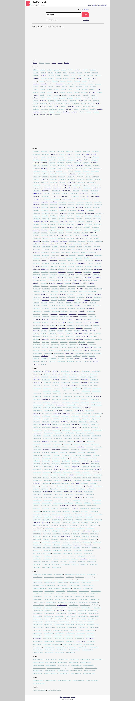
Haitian (41, 63)
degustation (90, 210)
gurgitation (44, 258)
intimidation (97, 480)
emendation (87, 230)
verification (82, 561)
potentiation (36, 514)
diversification (62, 602)
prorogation (83, 316)
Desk (89, 5)
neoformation (86, 500)
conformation (56, 190)
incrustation (45, 266)
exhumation (70, 238)
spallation (36, 109)
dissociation (77, 435)
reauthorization (57, 635)
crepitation (89, 202)
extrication (98, 241)
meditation (80, 288)
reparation (88, 325)
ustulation (36, 358)
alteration (44, 162)
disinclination (59, 433)
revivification (57, 644)
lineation (67, 283)
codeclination (75, 399)
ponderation (73, 311)
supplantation (73, 344)
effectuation (86, 438)
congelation (85, 190)
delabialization (62, 662)
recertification (79, 635)
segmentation (52, 333)
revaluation (73, 539)
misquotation (83, 291)
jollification (78, 486)
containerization (50, 585)
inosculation (89, 475)
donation (79, 78)
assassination (37, 385)
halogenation (55, 463)
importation (36, 263)
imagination (75, 466)
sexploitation (37, 336)
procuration (36, 316)
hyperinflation (48, 466)
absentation (86, 151)
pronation (96, 100)
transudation (79, 353)
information (98, 269)
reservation (53, 328)
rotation (42, 106)
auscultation (97, 168)
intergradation (86, 477)
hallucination (46, 463)
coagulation (65, 399)
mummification (48, 500)
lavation (78, 89)
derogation (70, 218)
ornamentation (91, 505)
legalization (44, 489)
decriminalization (38, 662)
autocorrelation (49, 577)
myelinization (48, 624)
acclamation (36, 154)
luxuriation (81, 489)
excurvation (36, 238)
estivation (36, 235)
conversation (66, 199)
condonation (87, 188)
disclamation (52, 224)
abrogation (78, 151)
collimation (44, 182)
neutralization (96, 500)
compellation (47, 185)
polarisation (66, 511)
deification (45, 421)
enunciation (85, 444)
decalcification (88, 588)
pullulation (54, 319)
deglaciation (36, 421)
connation (36, 75)
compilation (66, 185)
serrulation (97, 333)
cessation (43, 72)
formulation (97, 249)
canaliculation (90, 577)
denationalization (85, 662)
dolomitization (72, 602)
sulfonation (36, 344)
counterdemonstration (39, 588)
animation (94, 162)
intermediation (82, 616)
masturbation (46, 288)
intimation (96, 274)
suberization (47, 550)
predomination (66, 514)
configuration (87, 407)
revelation (36, 330)
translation (66, 112)
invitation (60, 277)
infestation (61, 269)
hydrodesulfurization (64, 680)
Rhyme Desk (38, 1)
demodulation (83, 421)
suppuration (92, 344)
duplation (87, 78)
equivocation (47, 447)
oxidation (85, 302)
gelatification (95, 605)
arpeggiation (75, 382)
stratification (96, 547)
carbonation (70, 176)
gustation (43, 86)
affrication (44, 160)
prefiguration (88, 514)
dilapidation (56, 430)
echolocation (68, 438)
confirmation (96, 188)
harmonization (65, 463)
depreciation (76, 424)
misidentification (38, 670)
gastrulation (36, 255)
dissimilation (57, 435)
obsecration (36, 300)
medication (71, 288)
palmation (62, 98)
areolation (56, 382)
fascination (68, 244)
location (56, 92)
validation (70, 358)
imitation (44, 260)
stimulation (79, 339)
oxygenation (45, 508)
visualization (84, 564)
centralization (78, 393)
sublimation (54, 342)
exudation (36, 244)
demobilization (37, 593)
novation (78, 95)
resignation (62, 328)
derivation (62, 218)
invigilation (84, 483)
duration (94, 78)
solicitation (56, 545)
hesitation (61, 258)
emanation (60, 230)
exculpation (94, 235)
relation (98, 103)
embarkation (69, 230)
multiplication (37, 500)
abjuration (52, 151)
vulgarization (46, 567)
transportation (69, 353)
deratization (95, 424)
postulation (90, 311)
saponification (67, 644)
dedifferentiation (50, 662)
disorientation (94, 599)
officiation (36, 505)
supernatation (47, 553)
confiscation (36, 190)
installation (96, 272)
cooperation (57, 413)
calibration (81, 174)
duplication (86, 227)
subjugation (45, 342)
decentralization (49, 591)
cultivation (36, 204)
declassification (72, 591)
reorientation (91, 641)
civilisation (89, 396)
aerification (76, 374)
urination (84, 356)
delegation (63, 213)
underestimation (38, 652)
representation (65, 536)
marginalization (81, 619)
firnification (73, 458)
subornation (72, 342)
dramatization (47, 438)
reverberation (83, 539)
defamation (96, 207)
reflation (91, 103)
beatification (70, 577)
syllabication (57, 553)
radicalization (70, 633)
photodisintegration (76, 670)
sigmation (86, 106)
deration (58, 78)
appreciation (84, 379)
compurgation (37, 188)
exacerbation (37, 449)
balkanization (66, 388)
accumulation (37, 374)
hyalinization (97, 607)
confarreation (67, 407)
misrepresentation (89, 621)
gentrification (46, 461)
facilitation (96, 455)
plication (51, 100)
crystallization (97, 413)
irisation (76, 277)
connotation (64, 193)
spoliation (53, 339)
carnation (77, 70)
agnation (56, 70)
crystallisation (86, 413)
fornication (36, 252)
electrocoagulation (50, 680)
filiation (79, 246)
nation (54, 63)
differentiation (79, 596)
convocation (76, 199)
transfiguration (37, 556)
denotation (45, 216)
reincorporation (37, 641)
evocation (52, 235)
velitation (36, 361)
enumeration (76, 444)
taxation (99, 109)
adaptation (85, 154)
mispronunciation (76, 621)
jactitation (43, 280)
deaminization (77, 588)
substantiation (88, 550)
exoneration (63, 452)
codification (85, 399)
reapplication (64, 525)
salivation (77, 330)
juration (49, 89)
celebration (44, 179)
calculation (72, 174)
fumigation (84, 252)
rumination (60, 330)
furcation (67, 84)
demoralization (60, 593)
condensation (77, 188)
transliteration (48, 556)
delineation (73, 421)
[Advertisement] (68, 43)
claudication (80, 179)
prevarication (90, 517)
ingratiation (54, 475)
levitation (44, 283)
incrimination (57, 472)
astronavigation (91, 574)
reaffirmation (37, 525)
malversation (91, 286)
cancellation (90, 174)
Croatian (73, 75)
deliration (71, 213)
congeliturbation (87, 582)
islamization (61, 486)
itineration (70, 486)
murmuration (71, 294)
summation (84, 109)
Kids (98, 5)
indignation (44, 269)
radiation (71, 319)
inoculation (79, 475)
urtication (92, 356)
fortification (83, 458)
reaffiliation (47, 635)
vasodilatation (70, 652)
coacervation (56, 399)
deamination (46, 416)
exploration (63, 241)
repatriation (56, 536)
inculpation (71, 266)
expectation (80, 238)
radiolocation (81, 633)
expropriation (47, 455)
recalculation (74, 525)
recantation (87, 319)
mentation (84, 92)
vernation (96, 112)
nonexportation (46, 503)
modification (89, 497)
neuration (57, 95)
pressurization (79, 517)
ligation (42, 92)
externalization (84, 605)
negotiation (76, 500)
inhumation (44, 272)
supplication (83, 344)
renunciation (47, 536)
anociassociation (38, 680)
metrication (54, 291)
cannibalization (37, 579)
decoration (62, 207)
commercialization (50, 582)
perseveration (56, 511)
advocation (61, 157)
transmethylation (59, 556)
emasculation (90, 441)
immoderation (85, 466)
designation (96, 218)
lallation (63, 89)
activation (70, 154)
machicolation (91, 489)
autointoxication (63, 659)
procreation (91, 314)
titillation (36, 350)
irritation (91, 277)
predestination (56, 514)
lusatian (69, 92)
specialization (88, 545)
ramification (75, 522)
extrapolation (77, 455)
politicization (80, 630)
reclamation (36, 322)
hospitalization (86, 607)
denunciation (66, 424)
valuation (77, 358)
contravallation (47, 413)
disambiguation (37, 599)
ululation (69, 356)
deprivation (45, 218)
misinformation (58, 497)
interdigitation (59, 616)
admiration (94, 154)
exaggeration (46, 449)
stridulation (36, 342)
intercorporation (49, 616)
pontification (95, 511)
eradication (55, 447)
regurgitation (47, 533)
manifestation (68, 491)
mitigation (36, 294)
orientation (73, 505)
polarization (75, 511)
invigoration (93, 483)
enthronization (57, 444)
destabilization (37, 596)
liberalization (59, 619)
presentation (63, 314)
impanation (71, 260)
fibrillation (63, 246)
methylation (46, 291)
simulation (69, 336)
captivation (61, 176)
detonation (81, 221)
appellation (61, 165)
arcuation (96, 165)
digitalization (90, 596)
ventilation (52, 361)
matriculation (88, 491)
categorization (58, 579)
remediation (84, 533)
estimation (93, 232)
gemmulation (55, 255)
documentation (96, 435)
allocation (36, 162)
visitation (36, 364)
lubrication (36, 286)
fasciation (60, 244)
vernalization (37, 564)
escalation (85, 232)
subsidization (78, 550)
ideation (86, 258)
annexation (36, 165)
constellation (55, 196)
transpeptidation (71, 556)
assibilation (55, 385)
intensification (37, 616)
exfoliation (45, 452)
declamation (98, 204)
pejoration (70, 305)
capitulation (56, 391)
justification (88, 486)
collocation (53, 182)
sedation (63, 106)
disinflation (61, 224)
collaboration (56, 402)
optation (42, 98)
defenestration (57, 419)
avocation (59, 171)
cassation (85, 70)
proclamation (82, 314)
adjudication (46, 374)
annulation (53, 165)
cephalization (37, 396)
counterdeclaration (88, 585)
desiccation (88, 218)
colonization (66, 402)
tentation (44, 112)
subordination (68, 550)
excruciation (84, 449)
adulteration (67, 374)
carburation (79, 176)
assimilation (65, 385)
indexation (97, 266)
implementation (59, 469)
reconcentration (49, 528)
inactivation (80, 469)
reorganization (80, 641)
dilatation (44, 224)
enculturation (47, 444)
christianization (67, 396)
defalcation (88, 207)
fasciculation (46, 458)
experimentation (62, 605)
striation (76, 109)
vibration (43, 114)
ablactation (60, 151)
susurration (63, 347)
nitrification (36, 503)
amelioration (73, 377)
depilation (62, 216)
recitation (96, 319)
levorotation (63, 489)
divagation (53, 227)
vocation (50, 114)
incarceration (37, 472)
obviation (54, 300)
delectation (54, 213)
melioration (88, 288)
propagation (74, 316)
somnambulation (67, 545)
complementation (96, 405)
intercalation (76, 477)
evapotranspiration (64, 665)
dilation (72, 78)
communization (71, 405)
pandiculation (64, 508)
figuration (72, 246)
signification (97, 542)
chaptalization (56, 396)
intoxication (36, 483)
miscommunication (51, 621)
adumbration (52, 157)
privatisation (37, 519)
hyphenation (78, 258)
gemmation (82, 84)
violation (96, 361)
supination (64, 344)
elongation (52, 230)
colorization (75, 402)
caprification (66, 391)
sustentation (54, 347)
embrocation (78, 230)
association (74, 385)
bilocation (86, 171)
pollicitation (85, 511)
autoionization (74, 659)
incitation (98, 263)
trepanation (88, 353)
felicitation (55, 458)
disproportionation (38, 602)
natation (42, 95)
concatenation (37, 407)
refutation (71, 322)
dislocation (70, 224)
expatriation (81, 452)
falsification (36, 458)
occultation (61, 300)
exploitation (54, 241)
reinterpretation (49, 641)
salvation (56, 106)
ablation (35, 70)
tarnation (92, 109)
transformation (85, 350)
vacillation (61, 358)
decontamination (84, 591)
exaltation (60, 235)
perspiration (81, 308)
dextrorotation (37, 430)
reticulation (54, 539)
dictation (65, 78)
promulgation (64, 316)
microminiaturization (54, 690)
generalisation (37, 607)
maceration (53, 286)
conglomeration (37, 410)
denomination (46, 424)
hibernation (69, 258)
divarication (86, 435)
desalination (46, 427)
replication (96, 325)
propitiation (98, 519)
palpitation (53, 305)
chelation (58, 72)
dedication (79, 207)
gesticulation (56, 461)
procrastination (57, 519)
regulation (96, 322)
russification (93, 539)
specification (37, 547)
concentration (57, 188)
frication (51, 84)
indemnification (38, 613)
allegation (95, 160)
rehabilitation (90, 638)
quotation (84, 103)
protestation (92, 316)
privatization (46, 519)
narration (35, 95)
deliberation (64, 421)
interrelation (77, 480)
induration (53, 269)
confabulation (56, 407)
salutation (85, 330)
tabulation (80, 347)
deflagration (45, 210)
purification (36, 522)
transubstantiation (87, 649)
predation (65, 100)
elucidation (54, 441)
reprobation (36, 328)
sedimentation (87, 542)
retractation (96, 328)
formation (36, 84)
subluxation (63, 342)
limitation (60, 283)
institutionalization (79, 680)
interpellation (48, 480)
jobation (42, 89)
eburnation (95, 227)
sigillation (53, 336)
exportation (72, 241)
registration (87, 322)
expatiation (72, 452)
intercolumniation (88, 665)
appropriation (94, 379)
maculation (71, 286)
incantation (73, 263)
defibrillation (67, 419)
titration (58, 112)
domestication (37, 438)
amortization (83, 377)
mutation (99, 92)
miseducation (37, 497)
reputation (45, 328)
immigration (53, 260)
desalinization (83, 593)
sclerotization (76, 542)
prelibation (45, 314)
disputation (88, 224)
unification (56, 559)
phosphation (86, 98)
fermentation (46, 246)
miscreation (73, 291)
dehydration (45, 213)
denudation (53, 216)
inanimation (89, 469)
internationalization (39, 683)
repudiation (85, 536)
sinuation (77, 336)
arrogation (36, 168)
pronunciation (88, 519)
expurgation (81, 241)
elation (35, 81)
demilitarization (73, 662)
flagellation (87, 246)
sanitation (93, 330)
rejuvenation (75, 533)
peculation (62, 305)
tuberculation (92, 556)
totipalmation (88, 553)
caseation (88, 176)
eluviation (62, 441)
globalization (66, 461)
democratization (49, 593)
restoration (79, 328)
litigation (91, 283)
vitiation (43, 364)
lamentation (77, 280)
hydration (79, 86)
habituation (36, 463)
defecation (36, 210)
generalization (47, 607)
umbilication (47, 559)
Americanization (38, 659)
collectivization (37, 582)
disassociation (48, 599)
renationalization (76, 673)
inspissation (87, 272)
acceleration (55, 371)
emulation (36, 232)
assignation (61, 168)
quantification (56, 522)
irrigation (84, 277)
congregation (37, 193)
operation (87, 300)
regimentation (37, 533)
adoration (36, 157)
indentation (88, 266)
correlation (53, 202)
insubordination (93, 613)
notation (71, 95)
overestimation (72, 627)
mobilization (68, 497)
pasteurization (84, 508)
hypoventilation (50, 610)
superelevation (82, 647)
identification (61, 610)
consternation (65, 196)
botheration (36, 174)
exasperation (65, 449)
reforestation (76, 531)
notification (78, 503)
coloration (62, 182)
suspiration (45, 347)
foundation (44, 84)
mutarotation (58, 500)
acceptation (95, 151)
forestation (79, 249)
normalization (68, 503)
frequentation (66, 252)
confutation (76, 190)
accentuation (65, 371)
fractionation (45, 252)
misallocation (58, 494)
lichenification (69, 619)
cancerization (37, 391)
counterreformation (54, 588)
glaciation (81, 255)
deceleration (84, 416)
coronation (36, 202)
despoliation (66, 427)
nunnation (86, 95)
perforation (96, 305)
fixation (62, 81)
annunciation (46, 379)
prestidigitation (59, 633)
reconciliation (37, 638)
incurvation (79, 266)
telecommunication (89, 673)
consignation (93, 193)
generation (64, 255)
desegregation (56, 427)
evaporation (89, 447)
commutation (37, 185)
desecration (79, 218)
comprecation (95, 185)
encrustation (44, 232)
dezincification (58, 596)
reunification (37, 644)
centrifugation (88, 393)
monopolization (37, 624)
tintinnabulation (50, 649)
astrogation (70, 168)
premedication (37, 517)
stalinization (56, 547)
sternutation (70, 339)
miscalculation (79, 494)
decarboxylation (38, 591)
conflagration (46, 190)
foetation (92, 81)
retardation (87, 328)
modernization (78, 497)
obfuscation (71, 297)
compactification (62, 582)
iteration (35, 280)
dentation (51, 78)
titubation (59, 350)
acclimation (45, 154)
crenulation (80, 202)
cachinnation (63, 174)
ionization (44, 486)
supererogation (93, 647)
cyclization (71, 204)
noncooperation (81, 624)
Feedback (73, 697)
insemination (37, 477)
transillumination (62, 649)
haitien (47, 63)
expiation (88, 238)
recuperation (90, 528)
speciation (36, 339)
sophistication (78, 545)
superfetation (37, 553)
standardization (66, 547)
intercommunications (53, 668)
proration (35, 103)
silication (61, 336)
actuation (78, 154)
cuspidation (62, 204)
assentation (52, 168)
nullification (88, 503)
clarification (36, 399)
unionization (65, 559)
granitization (85, 461)
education (36, 230)
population (82, 311)
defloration (53, 210)
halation (57, 86)
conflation (95, 72)
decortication (37, 419)
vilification (75, 564)
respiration (70, 328)
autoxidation (56, 388)
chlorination (71, 179)
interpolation (58, 480)
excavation (68, 235)
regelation (78, 322)
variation (85, 358)
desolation (36, 221)
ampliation (69, 162)
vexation (35, 114)
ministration (64, 291)
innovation (62, 272)
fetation (48, 81)
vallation (81, 112)
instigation (45, 274)
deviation (97, 221)
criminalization (66, 588)
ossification (36, 508)
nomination (45, 297)
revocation (44, 330)
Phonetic (102, 5)
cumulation (44, 204)
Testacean (52, 112)
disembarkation (48, 433)
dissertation (97, 224)
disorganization (83, 599)
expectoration (91, 452)
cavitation (36, 179)
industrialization (76, 665)
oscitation (52, 302)
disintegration (80, 433)
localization (72, 489)
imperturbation (47, 469)
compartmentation (83, 405)
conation (87, 72)
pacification (55, 508)
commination (91, 182)
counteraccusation (74, 585)
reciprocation (84, 525)
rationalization (37, 635)
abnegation (69, 151)
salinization (36, 542)
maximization (37, 494)
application (70, 165)
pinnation (95, 98)
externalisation (73, 605)
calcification (87, 388)
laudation (71, 89)
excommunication (38, 605)
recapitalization (64, 673)
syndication (71, 347)
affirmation (95, 157)
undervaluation (59, 652)
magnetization (37, 491)
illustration (94, 258)
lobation (49, 92)
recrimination (71, 528)
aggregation (70, 160)
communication (60, 405)
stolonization (86, 547)
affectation (86, 157)
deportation (79, 216)
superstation (55, 344)
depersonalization (38, 665)
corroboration (76, 413)
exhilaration (54, 452)
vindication (87, 361)
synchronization (67, 553)
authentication (92, 385)
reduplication (66, 531)
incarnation (81, 263)
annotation (44, 165)
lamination (86, 280)
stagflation (53, 109)
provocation (36, 319)
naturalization (70, 624)
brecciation (54, 174)
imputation (64, 263)
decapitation (75, 416)
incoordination (92, 610)
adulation (43, 157)
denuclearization (72, 593)
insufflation (62, 274)
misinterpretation (64, 621)
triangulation (82, 556)
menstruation (98, 288)
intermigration (37, 480)
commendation (81, 182)
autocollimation (37, 577)
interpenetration (38, 619)
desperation (44, 221)
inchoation (90, 263)
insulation (71, 274)
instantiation (55, 477)
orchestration (95, 300)
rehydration (36, 325)
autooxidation (60, 577)
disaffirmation (66, 430)
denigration (36, 216)
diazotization (69, 596)
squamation (44, 109)
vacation (74, 112)
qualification (46, 522)
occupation (70, 300)
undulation (76, 356)
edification (77, 438)
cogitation (98, 179)
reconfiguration (48, 638)
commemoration (96, 402)
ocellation (79, 300)
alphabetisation (47, 574)
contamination (89, 410)
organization (64, 505)
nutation (93, 95)
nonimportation (58, 503)
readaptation (94, 522)
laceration (59, 280)
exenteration (94, 449)
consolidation (79, 410)
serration (78, 106)
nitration (64, 95)
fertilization (64, 458)
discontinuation (72, 599)
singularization (37, 647)
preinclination (98, 514)
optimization (45, 505)
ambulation (60, 162)
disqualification (51, 602)
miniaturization (78, 668)
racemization (66, 522)
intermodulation (94, 616)
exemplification (50, 605)
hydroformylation (38, 610)
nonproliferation (50, 627)
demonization (93, 421)
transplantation (58, 353)
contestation (47, 199)
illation (86, 86)
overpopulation (83, 627)
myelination (68, 500)
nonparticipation (38, 627)
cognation (72, 72)
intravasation (46, 483)
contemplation (37, 199)
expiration (96, 238)
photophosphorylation (51, 673)
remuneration (94, 533)
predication (36, 314)
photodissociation (89, 670)
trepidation (36, 356)
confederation (77, 407)
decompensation (95, 416)
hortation (72, 86)
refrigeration (86, 531)
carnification (37, 393)
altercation (52, 162)
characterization (82, 579)
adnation (42, 70)
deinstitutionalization (39, 690)
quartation (76, 103)
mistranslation (92, 291)
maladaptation (58, 491)
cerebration (62, 179)
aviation (44, 171)
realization (79, 319)
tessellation (97, 347)
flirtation (69, 81)
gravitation (36, 258)
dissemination (47, 435)
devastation (89, 221)
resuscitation (37, 539)
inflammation (88, 269)
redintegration (56, 531)
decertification (60, 591)
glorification (76, 461)
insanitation (98, 475)
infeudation (69, 269)
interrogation (87, 480)
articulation (84, 382)
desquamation (54, 221)
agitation (79, 160)
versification (47, 564)
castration (93, 70)
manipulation (79, 491)
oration (49, 98)
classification (46, 399)
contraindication (62, 585)
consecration (74, 193)
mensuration (36, 291)
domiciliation (83, 602)
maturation (55, 288)
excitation (77, 235)
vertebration (70, 361)
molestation (53, 294)
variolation (54, 561)
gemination (45, 255)
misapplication (68, 494)
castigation (95, 176)
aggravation (61, 160)
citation (65, 72)
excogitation (75, 449)
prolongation (55, 316)
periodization (47, 630)
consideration (59, 410)
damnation (36, 78)
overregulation (94, 627)
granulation (98, 255)
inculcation (62, 266)
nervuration (36, 297)
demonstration (89, 213)
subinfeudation (57, 550)
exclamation (85, 235)
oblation (35, 98)
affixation (36, 160)
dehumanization (95, 591)
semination (70, 333)
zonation (57, 114)
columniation (85, 402)
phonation (78, 98)
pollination (64, 311)
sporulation (61, 339)
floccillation (96, 246)
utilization (83, 559)
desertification (93, 593)
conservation (84, 193)
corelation (93, 199)
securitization (78, 644)
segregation (61, 333)
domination (69, 227)
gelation (74, 84)
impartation (79, 260)
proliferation (79, 519)
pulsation (52, 103)
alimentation (44, 377)
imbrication (36, 260)
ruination (52, 330)
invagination (56, 483)
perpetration (62, 308)
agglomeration (93, 374)
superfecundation (38, 649)
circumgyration (79, 396)
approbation (79, 165)
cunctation (90, 75)
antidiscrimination (50, 659)
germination (72, 255)
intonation (36, 277)
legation (91, 89)
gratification (95, 461)
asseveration (46, 385)
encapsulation (37, 444)
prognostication (68, 519)
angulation (86, 162)
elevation (44, 230)
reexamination (79, 638)
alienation (36, 377)
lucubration (44, 286)
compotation (85, 185)
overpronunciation (63, 670)
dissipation (36, 227)
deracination (85, 424)
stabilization (46, 547)
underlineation (49, 652)
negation (49, 95)
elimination (45, 441)
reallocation (54, 525)
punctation (59, 103)
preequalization (48, 633)
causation (36, 72)
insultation (79, 274)
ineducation (85, 472)
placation (35, 100)
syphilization (78, 553)
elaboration (36, 441)
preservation (72, 314)
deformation (62, 210)
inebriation (77, 472)
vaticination (72, 561)
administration (56, 374)
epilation (61, 232)
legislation (36, 283)
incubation (54, 266)
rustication (68, 330)
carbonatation (76, 391)
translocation (95, 350)
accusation (54, 154)
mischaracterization (91, 668)
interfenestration (71, 616)
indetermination (49, 613)
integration (88, 274)
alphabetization (58, 574)
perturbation (90, 308)
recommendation (38, 528)
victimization (66, 564)
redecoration (36, 531)
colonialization (85, 659)
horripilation (76, 463)
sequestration (88, 333)
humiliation (85, 463)
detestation (72, 221)
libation (98, 89)
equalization (95, 444)
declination (45, 207)
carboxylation (96, 391)
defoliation (76, 419)
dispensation (79, 224)
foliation (62, 249)
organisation (54, 505)
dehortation (36, 213)
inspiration (78, 272)
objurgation (80, 297)
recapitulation (68, 635)
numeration (62, 297)
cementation (53, 179)
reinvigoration (60, 641)
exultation (44, 244)
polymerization (90, 630)
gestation (90, 84)
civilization (97, 396)
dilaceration (47, 430)
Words (68, 697)
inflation (93, 86)
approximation (37, 382)
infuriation (45, 475)
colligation (36, 182)
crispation (66, 75)
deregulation (36, 427)
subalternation (37, 550)
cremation (51, 75)
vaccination (52, 358)
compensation (56, 185)
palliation (36, 305)
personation (71, 308)
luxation (76, 92)
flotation (84, 81)
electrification (93, 602)
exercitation (36, 452)
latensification (49, 619)
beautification (76, 388)
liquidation (75, 283)
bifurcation (78, 171)
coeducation (94, 399)
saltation (49, 106)
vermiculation (91, 561)
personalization (58, 630)
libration (35, 92)
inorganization (82, 613)
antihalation (64, 379)
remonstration (70, 325)
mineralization (92, 619)
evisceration (98, 447)
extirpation (90, 241)
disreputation (37, 435)
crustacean (81, 75)
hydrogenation (37, 466)
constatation (45, 196)
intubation (44, 277)
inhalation (36, 272)
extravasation (87, 455)
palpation (70, 98)
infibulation (36, 475)
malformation (81, 286)
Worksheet (93, 5)
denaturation (36, 424)
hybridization (95, 463)
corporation (44, 202)
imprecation (45, 263)
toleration (67, 350)
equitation (77, 232)
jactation (35, 89)
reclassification (90, 635)
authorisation (37, 388)
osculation (60, 302)
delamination (55, 421)
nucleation (54, 297)
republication (76, 536)
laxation (84, 89)
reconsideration (59, 638)
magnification (47, 491)
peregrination (37, 511)
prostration (43, 103)
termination (89, 347)
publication (45, 319)
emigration (96, 230)
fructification (93, 458)
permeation (36, 308)
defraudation (72, 210)
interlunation (97, 477)
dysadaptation (58, 438)
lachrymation (68, 280)
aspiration (44, 168)
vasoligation (63, 561)
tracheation (75, 350)
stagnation (61, 109)
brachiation (45, 174)
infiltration (78, 269)
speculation (44, 339)
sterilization (76, 547)
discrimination (37, 433)
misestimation (47, 497)
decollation (53, 207)
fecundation (77, 244)
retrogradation (64, 539)
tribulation (44, 356)
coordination (66, 413)
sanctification (46, 542)
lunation (62, 92)
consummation (94, 196)
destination (63, 221)
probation (81, 100)
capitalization (48, 579)
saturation (43, 333)
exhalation (53, 238)
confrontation (66, 190)
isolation (98, 277)
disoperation (90, 433)
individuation (72, 613)
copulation (84, 199)
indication (36, 269)
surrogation (36, 347)
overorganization (50, 670)
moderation (44, 294)
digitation (36, 224)
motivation (62, 294)
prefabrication (77, 514)
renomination (37, 536)
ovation (55, 98)
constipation (75, 196)
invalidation (65, 483)
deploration (70, 216)
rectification (81, 528)
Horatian (64, 86)
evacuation (72, 447)
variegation (45, 561)
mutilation (89, 294)
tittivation (51, 350)
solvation (94, 106)
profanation (45, 316)
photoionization (37, 673)
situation (85, 336)
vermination (61, 361)
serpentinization (89, 644)
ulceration (61, 356)
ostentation (69, 302)
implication (98, 260)
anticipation (55, 379)
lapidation (94, 280)
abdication (36, 151)
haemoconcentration (60, 607)
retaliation (46, 539)
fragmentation (55, 252)
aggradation (52, 160)
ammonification (70, 574)
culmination (97, 202)
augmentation (88, 168)
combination (71, 182)
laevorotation (98, 486)
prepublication (68, 517)
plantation (43, 100)
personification (69, 630)
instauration (36, 274)
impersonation (37, 469)
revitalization (47, 644)
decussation (71, 207)
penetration (78, 305)
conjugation (46, 193)
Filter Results (86, 20)
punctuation (63, 319)
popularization (37, 633)
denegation (99, 213)
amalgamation (63, 377)
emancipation (80, 441)
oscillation (44, 302)
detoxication (86, 427)
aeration (49, 70)
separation (78, 333)
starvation (69, 109)
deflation (44, 78)
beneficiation (80, 577)
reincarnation (57, 533)
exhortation (62, 238)
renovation (79, 325)
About (106, 5)
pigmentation (37, 311)
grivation (35, 86)
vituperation (94, 564)
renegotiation (70, 641)
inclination (36, 266)
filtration (55, 81)
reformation (62, 322)
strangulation (97, 339)
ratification (84, 522)
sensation (71, 106)
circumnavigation (93, 579)
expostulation (37, 455)
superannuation (72, 647)
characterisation (70, 579)
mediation (63, 288)
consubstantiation (38, 585)
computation (47, 188)
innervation (53, 272)
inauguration (98, 469)
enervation (53, 232)
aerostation (69, 157)
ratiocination (90, 633)
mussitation (80, 294)
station (60, 63)
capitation (53, 176)
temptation (36, 112)
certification (47, 396)
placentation (46, 311)
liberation (52, 283)
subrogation (81, 342)
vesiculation (56, 564)
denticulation (57, 424)
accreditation (86, 371)
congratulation (48, 410)
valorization (92, 559)
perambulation (95, 508)
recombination (94, 525)
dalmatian (98, 75)
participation (75, 508)
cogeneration (37, 402)
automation (36, 171)
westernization (56, 567)
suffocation (90, 342)
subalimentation (49, 647)
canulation (45, 176)
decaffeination (65, 416)
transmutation (48, 353)
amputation (77, 162)
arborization (47, 382)
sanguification (56, 542)
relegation (53, 325)
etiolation (64, 447)
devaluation (95, 427)
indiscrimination (61, 613)
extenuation (56, 455)
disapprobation (77, 430)
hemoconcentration (74, 607)
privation (73, 100)
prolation (88, 100)
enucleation (67, 444)
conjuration (55, 193)
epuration (69, 232)
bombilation (95, 171)
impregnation (55, 263)
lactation (56, 89)
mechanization (47, 494)
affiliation (84, 374)
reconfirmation (60, 528)
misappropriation (38, 621)
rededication (46, 531)
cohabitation (46, 402)
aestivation (78, 157)
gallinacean (92, 252)
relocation (61, 325)
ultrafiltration (37, 559)
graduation (89, 255)
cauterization (57, 393)
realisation (46, 525)
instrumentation (66, 477)
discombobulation (60, 599)
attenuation (82, 385)
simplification (37, 545)
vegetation (93, 358)
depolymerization (51, 665)
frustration (59, 84)
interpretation (67, 480)
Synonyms (86, 9)
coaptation (89, 179)
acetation (62, 154)
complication (76, 185)
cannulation (36, 176)
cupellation (53, 204)
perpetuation (47, 511)
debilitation (55, 416)
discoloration (88, 430)
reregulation (94, 536)
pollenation (55, 311)
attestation (78, 168)
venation (88, 112)
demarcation (79, 213)
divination (61, 227)
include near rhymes (52, 20)
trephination (97, 353)
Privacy (65, 697)
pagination (93, 302)
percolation (87, 305)
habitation (53, 258)
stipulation (88, 339)
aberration (44, 151)
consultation (84, 196)
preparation (53, 314)
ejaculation (94, 438)
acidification (37, 574)
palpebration (44, 305)
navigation (97, 294)
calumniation (96, 388)
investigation (75, 483)
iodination (36, 486)
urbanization (75, 559)
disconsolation (97, 430)
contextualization (97, 659)
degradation (81, 210)
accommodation (75, 371)
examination (56, 449)
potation (58, 100)
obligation (89, 297)
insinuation (46, 477)
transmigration (37, 353)
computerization (75, 582)
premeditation (47, 517)
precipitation (46, 514)
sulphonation (46, 344)
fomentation (70, 249)
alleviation (53, 377)
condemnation (67, 188)
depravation (88, 216)
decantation (89, 204)
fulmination (75, 252)
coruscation (71, 202)
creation (43, 75)
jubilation (51, 280)
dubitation (78, 227)
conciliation (47, 407)
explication (45, 241)
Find (85, 14)
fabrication (52, 244)
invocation (68, 277)
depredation (36, 218)
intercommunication (39, 668)
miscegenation (90, 494)
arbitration (88, 165)
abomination (46, 371)
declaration (36, 207)
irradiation (52, 486)
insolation (70, 272)
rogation (35, 106)
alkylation (87, 160)
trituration (53, 356)
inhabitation (63, 475)
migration (92, 92)
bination (70, 70)
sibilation (45, 336)
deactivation (36, 416)
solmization (93, 336)
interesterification (92, 680)
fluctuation (45, 249)
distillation (44, 227)
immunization (95, 466)
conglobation (94, 190)
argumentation (65, 382)
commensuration (38, 405)
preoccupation (58, 517)
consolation (36, 196)
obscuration (97, 297)
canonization (47, 391)
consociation (69, 410)
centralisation (67, 393)
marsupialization (67, 668)
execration (45, 238)
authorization (47, 388)
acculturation (96, 371)
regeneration (95, 531)
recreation (53, 322)
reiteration (66, 533)
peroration (54, 308)
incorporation (47, 472)
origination (81, 505)
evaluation (80, 447)
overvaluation (37, 630)
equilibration (37, 447)
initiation (71, 475)
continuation (36, 413)
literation (83, 283)
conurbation (56, 199)
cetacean (50, 72)
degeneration (96, 419)
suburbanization (60, 647)
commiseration (49, 405)
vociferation (36, 567)
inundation (52, 277)
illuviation (67, 466)
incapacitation (82, 610)
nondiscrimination (93, 624)
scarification (66, 542)
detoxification (48, 596)
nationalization (59, 624)
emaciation (70, 441)
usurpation (44, 358)
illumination (58, 466)
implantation (89, 260)
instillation (53, 274)
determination (76, 427)
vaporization (36, 561)
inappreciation (71, 610)
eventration (44, 235)
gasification (36, 461)
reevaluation (70, 638)
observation (45, 300)
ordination (36, 302)
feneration (94, 244)
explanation (36, 241)
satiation (35, 333)
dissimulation (67, 435)
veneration (44, 361)
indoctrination (67, 472)
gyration (50, 86)
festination (55, 246)
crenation (58, 75)
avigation (51, 171)
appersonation (74, 379)
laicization (36, 489)
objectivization (61, 627)
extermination (66, 455)
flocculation (36, 249)
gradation (98, 84)
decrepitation (47, 419)
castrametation (47, 393)
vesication (79, 361)
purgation (68, 103)
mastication (36, 288)
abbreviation (36, 371)
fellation (41, 81)
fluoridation (54, 249)
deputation (54, 218)
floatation (77, 81)
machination (62, 286)
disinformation (69, 433)
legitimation (54, 489)
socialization (47, 545)
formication (88, 249)
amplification (92, 377)
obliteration (97, 503)
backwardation (68, 171)
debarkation (80, 204)
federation (86, 244)
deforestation (86, 419)
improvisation (70, 469)
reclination (45, 322)
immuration (62, 260)
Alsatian (63, 70)
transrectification (74, 649)
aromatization (80, 574)
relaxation (45, 325)
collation (80, 72)
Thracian (66, 63)
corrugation (62, 202)
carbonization (86, 391)
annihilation (36, 379)
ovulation (77, 302)
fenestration (36, 246)
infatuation (94, 472)
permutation (45, 308)
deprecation (97, 216)
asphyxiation (94, 382)
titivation (43, 350)
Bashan (35, 63)
